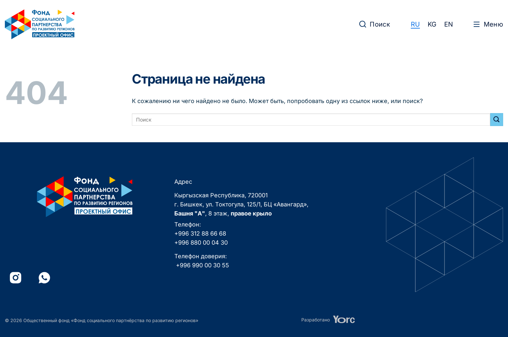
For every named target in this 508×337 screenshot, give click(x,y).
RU (415, 24)
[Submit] (496, 119)
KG (432, 24)
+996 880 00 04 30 (201, 242)
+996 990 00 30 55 (202, 265)
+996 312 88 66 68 (200, 233)
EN (448, 24)
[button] (374, 24)
